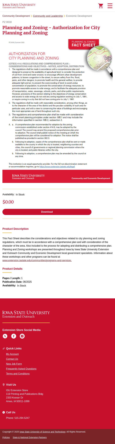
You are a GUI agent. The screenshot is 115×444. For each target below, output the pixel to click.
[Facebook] (13, 336)
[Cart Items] (100, 5)
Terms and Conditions (18, 373)
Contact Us (12, 359)
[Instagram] (22, 336)
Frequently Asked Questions (21, 368)
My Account (12, 354)
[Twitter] (5, 336)
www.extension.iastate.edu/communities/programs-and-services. (37, 260)
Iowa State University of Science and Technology (42, 432)
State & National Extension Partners (30, 437)
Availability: (8, 194)
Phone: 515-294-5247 (18, 418)
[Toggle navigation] (109, 5)
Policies (6, 437)
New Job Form (14, 364)
